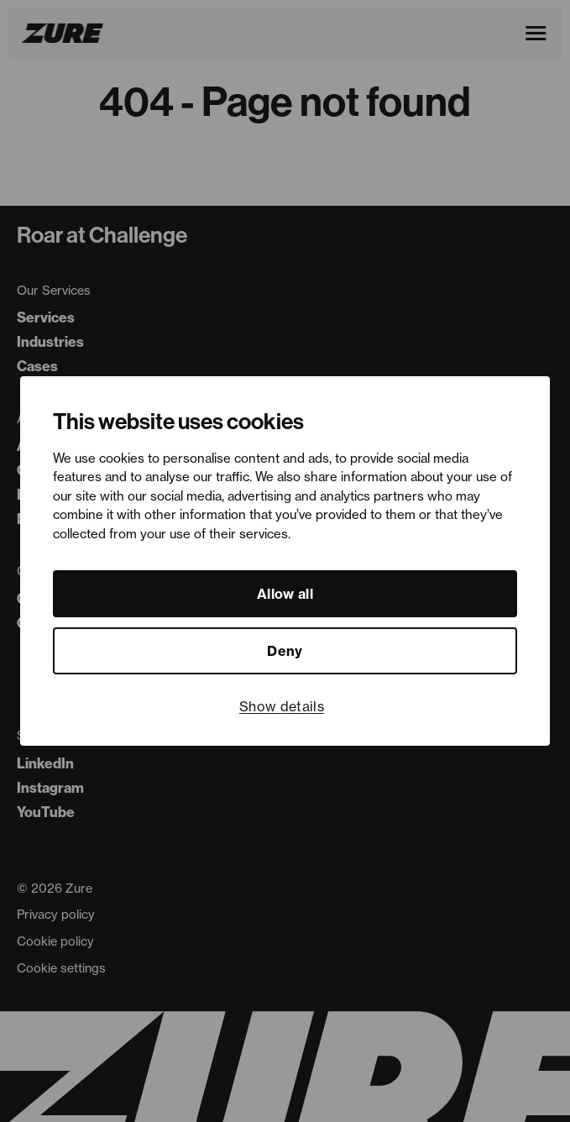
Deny (284, 650)
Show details (281, 706)
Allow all (285, 593)
